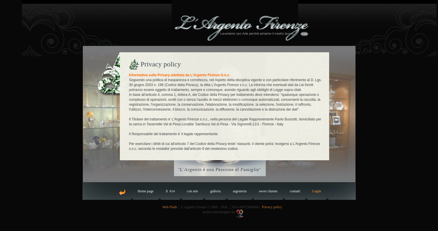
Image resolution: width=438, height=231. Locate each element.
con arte (192, 191)
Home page (146, 191)
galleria (215, 191)
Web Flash (169, 207)
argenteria (240, 191)
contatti (295, 191)
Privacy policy (272, 207)
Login (316, 191)
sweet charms (268, 191)
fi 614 (170, 191)
